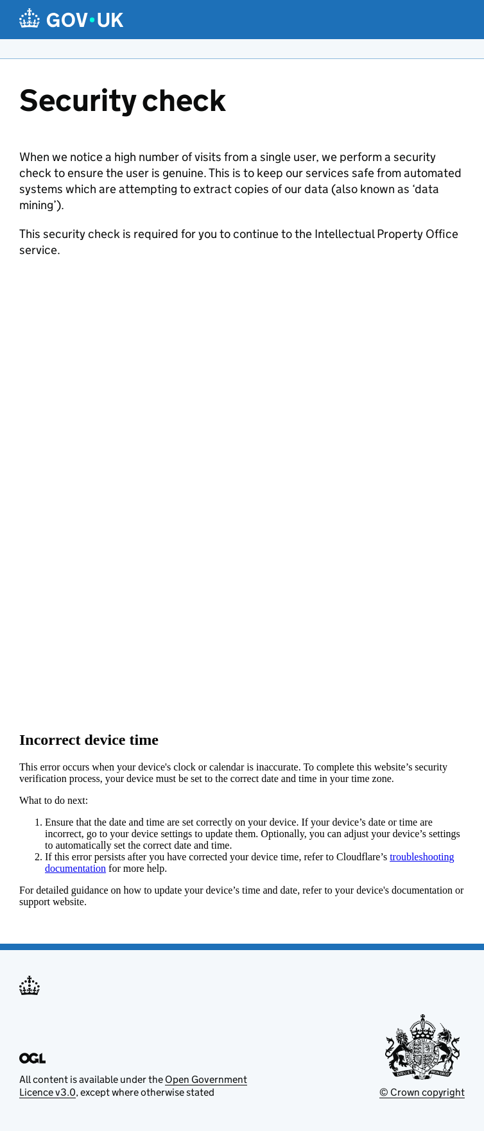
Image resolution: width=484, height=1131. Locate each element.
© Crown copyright (422, 1092)
